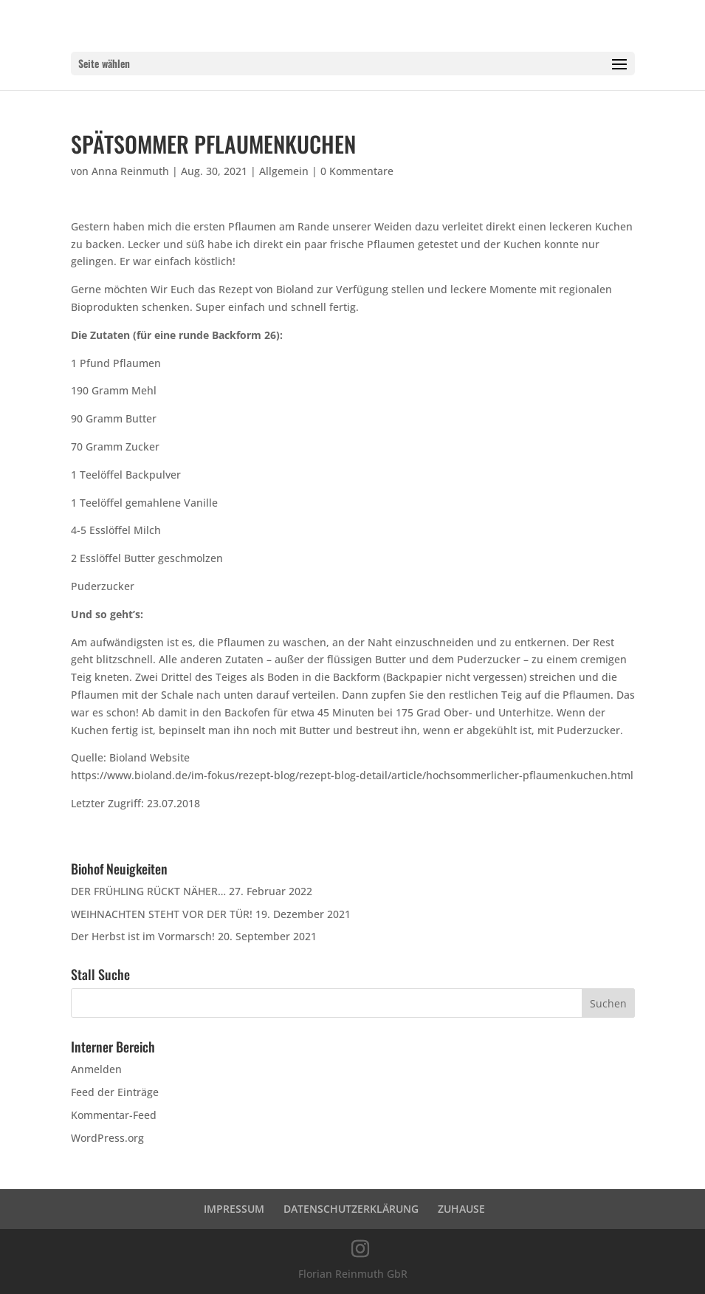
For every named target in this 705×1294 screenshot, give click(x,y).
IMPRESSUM (234, 1209)
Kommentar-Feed (114, 1115)
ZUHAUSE (461, 1209)
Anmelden (96, 1069)
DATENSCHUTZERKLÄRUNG (351, 1209)
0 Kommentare (356, 171)
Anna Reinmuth (130, 171)
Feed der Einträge (115, 1092)
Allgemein (284, 171)
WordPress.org (107, 1138)
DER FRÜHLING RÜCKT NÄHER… (148, 891)
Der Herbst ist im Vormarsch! (143, 936)
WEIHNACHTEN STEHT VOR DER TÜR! (161, 914)
